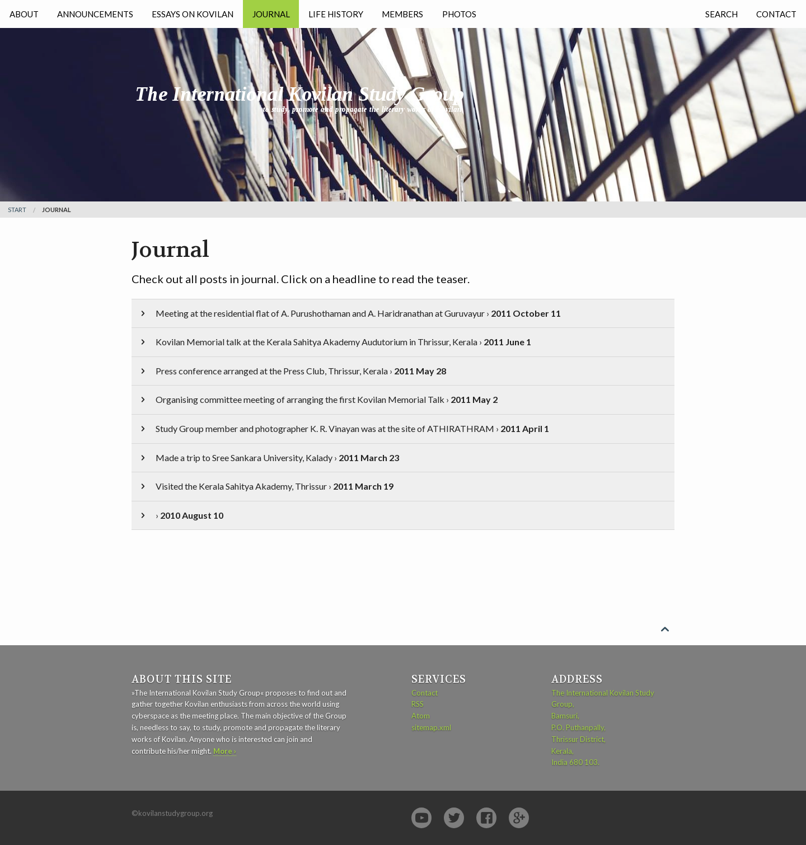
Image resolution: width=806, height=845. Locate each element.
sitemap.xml (431, 727)
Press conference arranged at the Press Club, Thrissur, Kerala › (292, 370)
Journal (271, 14)
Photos (459, 14)
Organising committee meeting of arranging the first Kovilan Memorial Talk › (318, 399)
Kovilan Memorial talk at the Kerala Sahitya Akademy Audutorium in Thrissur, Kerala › (334, 341)
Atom (420, 715)
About (24, 14)
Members (402, 14)
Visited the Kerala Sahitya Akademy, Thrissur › (265, 486)
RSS (417, 704)
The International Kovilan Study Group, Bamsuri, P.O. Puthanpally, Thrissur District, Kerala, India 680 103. (602, 727)
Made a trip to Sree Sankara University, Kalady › (268, 457)
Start (17, 209)
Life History (335, 14)
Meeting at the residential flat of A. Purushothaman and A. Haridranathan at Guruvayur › (349, 313)
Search (721, 14)
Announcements (95, 14)
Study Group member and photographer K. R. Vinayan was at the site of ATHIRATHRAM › (343, 428)
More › (224, 751)
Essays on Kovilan (192, 14)
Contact (776, 14)
